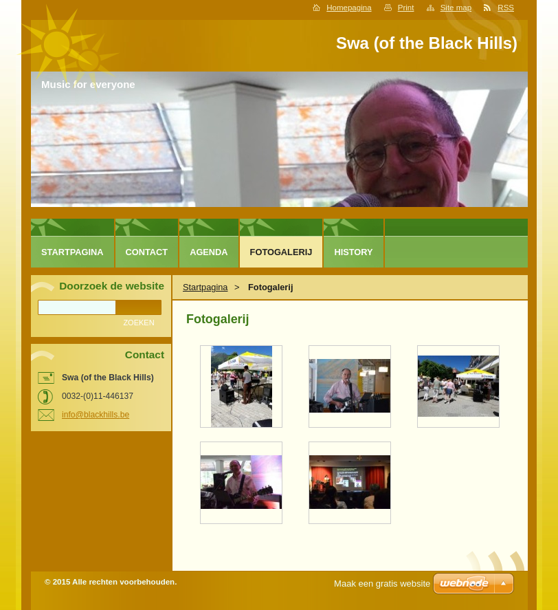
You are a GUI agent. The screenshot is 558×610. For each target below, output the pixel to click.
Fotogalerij (281, 252)
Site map (455, 7)
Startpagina (205, 287)
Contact (147, 252)
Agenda (208, 252)
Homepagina (348, 7)
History (353, 252)
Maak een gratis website (382, 583)
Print (406, 7)
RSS (506, 7)
